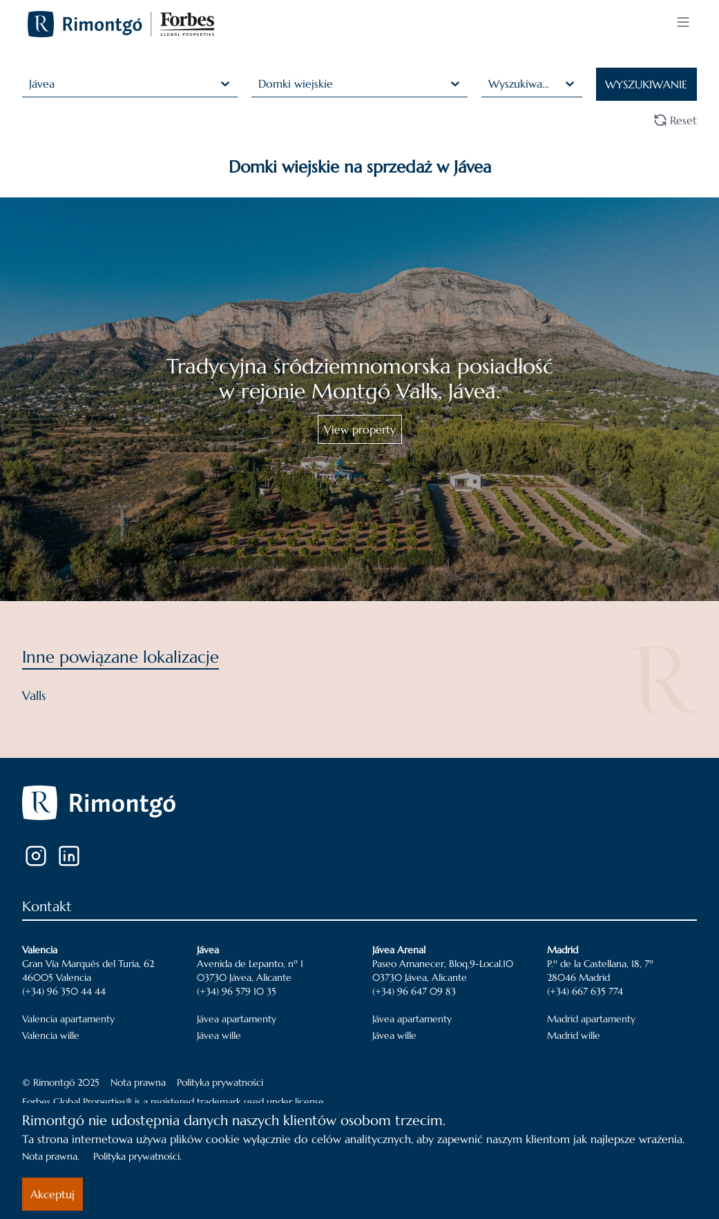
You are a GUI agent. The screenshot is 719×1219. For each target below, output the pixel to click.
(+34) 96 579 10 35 (236, 991)
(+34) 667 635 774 (585, 991)
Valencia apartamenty (68, 1019)
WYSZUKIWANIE (646, 84)
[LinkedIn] (69, 856)
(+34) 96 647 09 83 (414, 991)
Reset (675, 120)
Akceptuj (52, 1194)
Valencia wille (50, 1035)
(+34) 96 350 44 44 (64, 991)
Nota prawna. (50, 1156)
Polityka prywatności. (137, 1156)
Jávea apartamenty (236, 1019)
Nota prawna (138, 1082)
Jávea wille (219, 1035)
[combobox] (30, 83)
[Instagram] (36, 856)
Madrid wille (573, 1035)
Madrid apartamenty (591, 1019)
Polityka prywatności (220, 1082)
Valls (34, 695)
